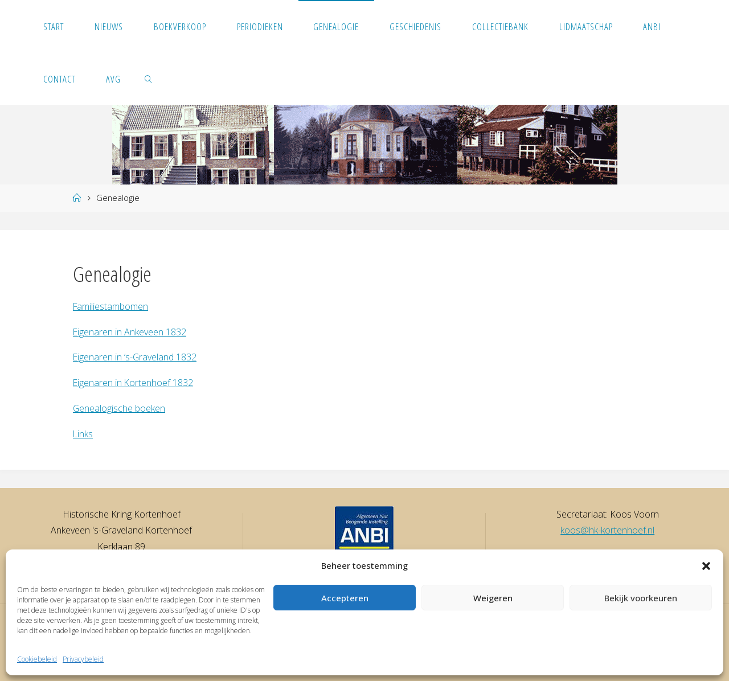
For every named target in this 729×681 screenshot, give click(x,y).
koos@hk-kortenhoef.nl (607, 530)
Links (83, 434)
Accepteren (344, 598)
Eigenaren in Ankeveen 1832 (130, 332)
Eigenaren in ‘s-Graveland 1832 (135, 357)
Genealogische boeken (119, 408)
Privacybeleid (83, 659)
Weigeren (493, 598)
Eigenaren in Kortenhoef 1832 (133, 382)
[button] (706, 566)
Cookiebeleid (37, 659)
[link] (148, 78)
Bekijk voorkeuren (640, 598)
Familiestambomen (111, 306)
